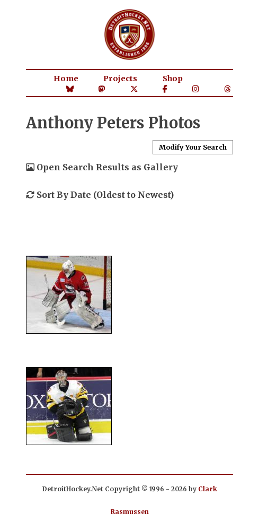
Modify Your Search (193, 147)
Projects (120, 78)
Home (65, 78)
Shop (173, 78)
